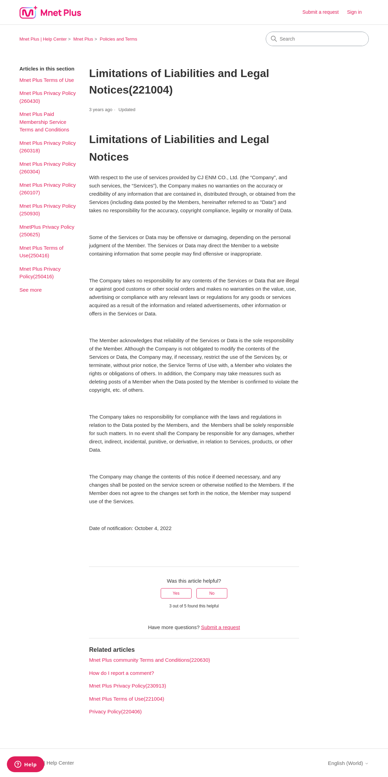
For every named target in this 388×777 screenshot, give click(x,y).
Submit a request (321, 12)
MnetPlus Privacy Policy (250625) (47, 231)
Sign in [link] (354, 12)
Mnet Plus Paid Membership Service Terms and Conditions (44, 121)
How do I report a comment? (121, 673)
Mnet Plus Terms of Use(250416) (42, 252)
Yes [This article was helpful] (176, 593)
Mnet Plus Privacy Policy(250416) (40, 273)
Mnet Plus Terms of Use (47, 80)
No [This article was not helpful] (211, 593)
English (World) (348, 763)
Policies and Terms (118, 39)
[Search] (317, 39)
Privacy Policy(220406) (115, 711)
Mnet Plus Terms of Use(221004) (126, 699)
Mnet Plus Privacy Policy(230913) (127, 686)
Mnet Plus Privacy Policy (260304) (48, 168)
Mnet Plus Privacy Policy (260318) (48, 147)
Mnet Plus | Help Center (43, 39)
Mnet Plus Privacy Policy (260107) (48, 189)
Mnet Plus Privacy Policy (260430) (48, 97)
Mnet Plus (83, 39)
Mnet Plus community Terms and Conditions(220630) (149, 660)
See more (31, 290)
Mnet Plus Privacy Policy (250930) (48, 210)
